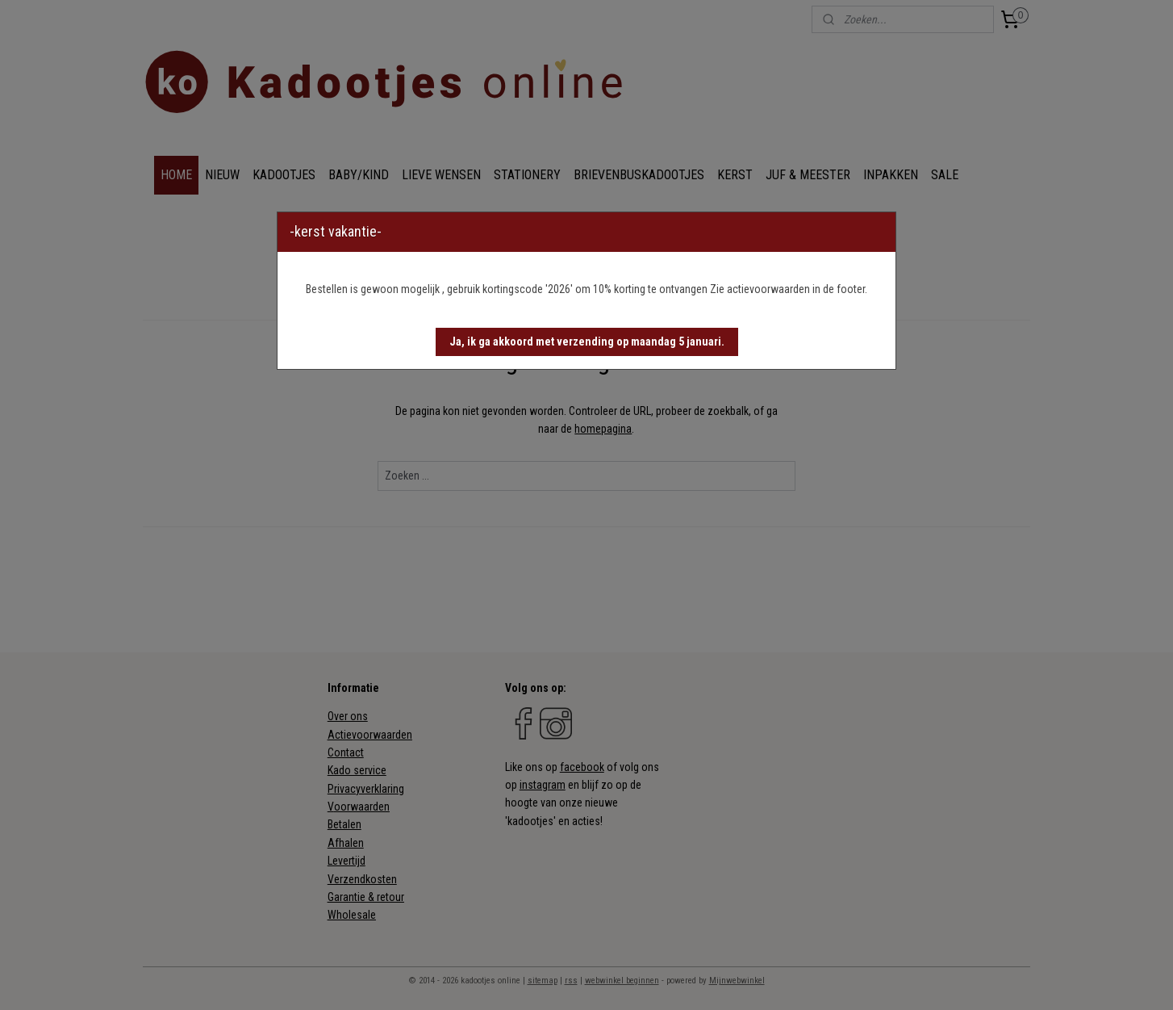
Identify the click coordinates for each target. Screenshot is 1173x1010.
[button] (587, 342)
